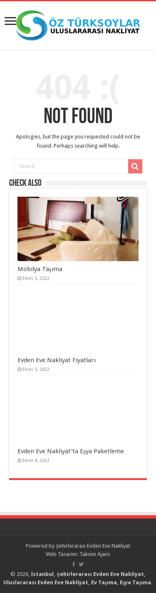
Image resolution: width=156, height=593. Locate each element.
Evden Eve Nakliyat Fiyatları (56, 360)
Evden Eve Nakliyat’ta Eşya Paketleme (70, 451)
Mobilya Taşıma (39, 269)
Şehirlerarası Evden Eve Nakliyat (93, 546)
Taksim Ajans (94, 554)
